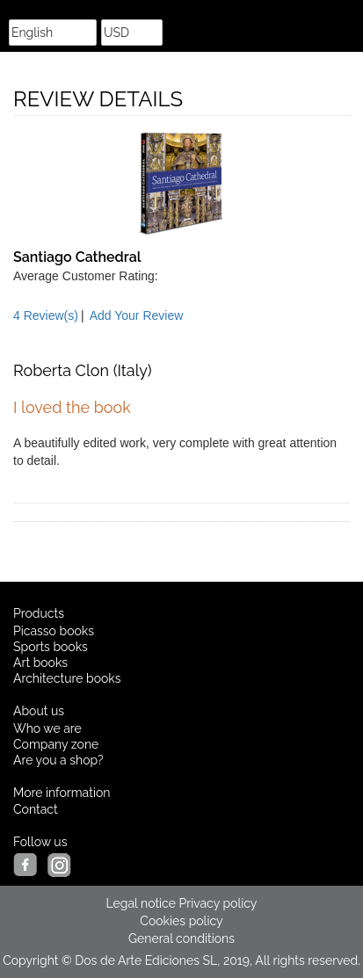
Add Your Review (137, 315)
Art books (40, 663)
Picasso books (53, 631)
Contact (35, 809)
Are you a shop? (58, 760)
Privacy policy (218, 903)
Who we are (47, 728)
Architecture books (67, 678)
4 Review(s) (45, 315)
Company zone (55, 744)
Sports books (50, 647)
